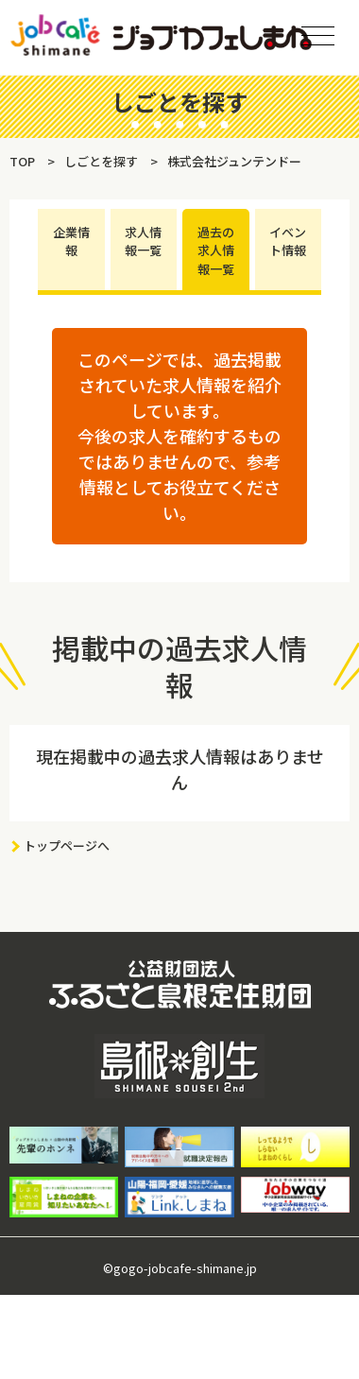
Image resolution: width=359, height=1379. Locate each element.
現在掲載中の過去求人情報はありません (180, 769)
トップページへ (67, 845)
